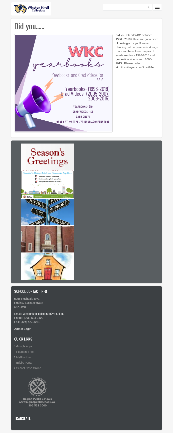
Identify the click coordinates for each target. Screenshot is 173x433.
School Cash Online (28, 368)
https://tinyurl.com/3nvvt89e (136, 67)
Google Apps (24, 346)
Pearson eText (25, 351)
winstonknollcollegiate (36, 313)
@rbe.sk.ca (57, 313)
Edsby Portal (24, 362)
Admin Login (23, 328)
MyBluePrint (23, 357)
